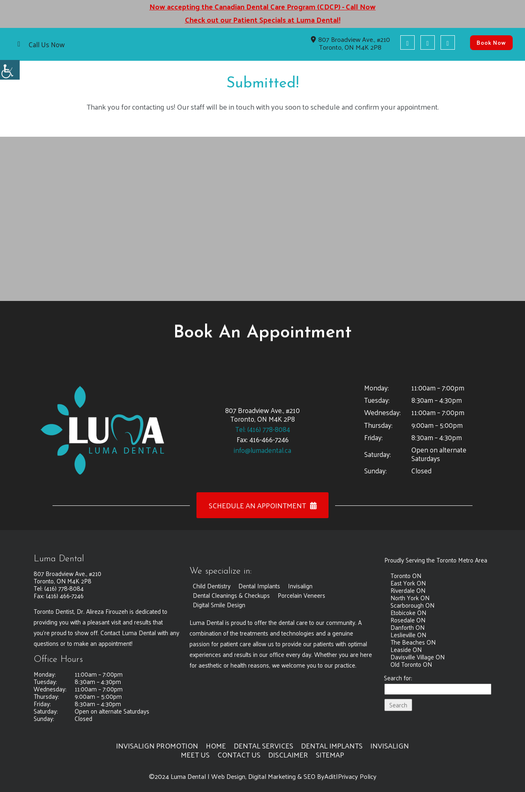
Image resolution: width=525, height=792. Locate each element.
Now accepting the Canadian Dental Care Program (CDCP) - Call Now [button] (262, 6)
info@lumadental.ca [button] (262, 450)
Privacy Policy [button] (357, 776)
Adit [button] (330, 776)
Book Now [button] (491, 42)
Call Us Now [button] (47, 44)
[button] (10, 70)
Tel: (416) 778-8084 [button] (262, 429)
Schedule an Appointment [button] (263, 505)
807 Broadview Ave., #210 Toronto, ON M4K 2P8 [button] (350, 43)
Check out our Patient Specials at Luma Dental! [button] (262, 19)
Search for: (398, 678)
